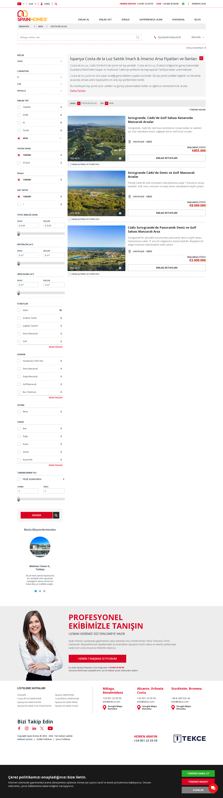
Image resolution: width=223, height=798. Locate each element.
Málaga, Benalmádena (113, 690)
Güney (42, 451)
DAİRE (42, 114)
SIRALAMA (196, 37)
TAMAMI (42, 107)
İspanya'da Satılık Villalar (66, 702)
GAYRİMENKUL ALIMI (150, 19)
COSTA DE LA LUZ (59, 26)
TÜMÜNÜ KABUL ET (198, 773)
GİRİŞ (47, 3)
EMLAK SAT (105, 19)
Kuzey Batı (42, 459)
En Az (28, 224)
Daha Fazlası (78, 91)
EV (42, 122)
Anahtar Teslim (42, 318)
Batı (42, 428)
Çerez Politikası (63, 739)
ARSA (40, 26)
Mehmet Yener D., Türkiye (40, 568)
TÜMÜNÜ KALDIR (197, 109)
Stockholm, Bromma (186, 688)
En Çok (54, 224)
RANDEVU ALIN (199, 3)
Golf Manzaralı (42, 384)
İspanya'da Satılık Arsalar (66, 706)
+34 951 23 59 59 (136, 3)
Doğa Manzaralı (42, 376)
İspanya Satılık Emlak (64, 695)
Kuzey (42, 444)
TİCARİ (42, 130)
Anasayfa (21, 695)
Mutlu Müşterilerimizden (40, 529)
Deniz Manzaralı (42, 333)
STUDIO (42, 162)
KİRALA (126, 19)
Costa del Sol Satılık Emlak (29, 698)
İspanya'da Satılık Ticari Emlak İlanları (34, 706)
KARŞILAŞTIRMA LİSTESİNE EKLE (83, 164)
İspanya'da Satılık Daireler (29, 702)
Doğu (42, 436)
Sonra (28, 490)
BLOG (198, 19)
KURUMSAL (178, 19)
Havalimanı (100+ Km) (42, 360)
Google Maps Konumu (115, 707)
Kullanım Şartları (25, 739)
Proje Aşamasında (43, 479)
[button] (123, 139)
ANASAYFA (24, 26)
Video (42, 310)
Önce (54, 490)
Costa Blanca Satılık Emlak (67, 698)
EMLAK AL (83, 19)
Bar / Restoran (42, 392)
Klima (42, 411)
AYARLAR (198, 790)
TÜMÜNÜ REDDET (198, 781)
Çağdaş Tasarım (42, 325)
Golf (42, 341)
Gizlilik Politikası (44, 739)
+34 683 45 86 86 (167, 3)
